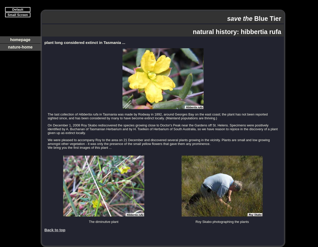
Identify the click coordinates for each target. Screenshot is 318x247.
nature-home (20, 47)
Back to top (54, 230)
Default (17, 9)
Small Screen (18, 15)
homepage (20, 40)
